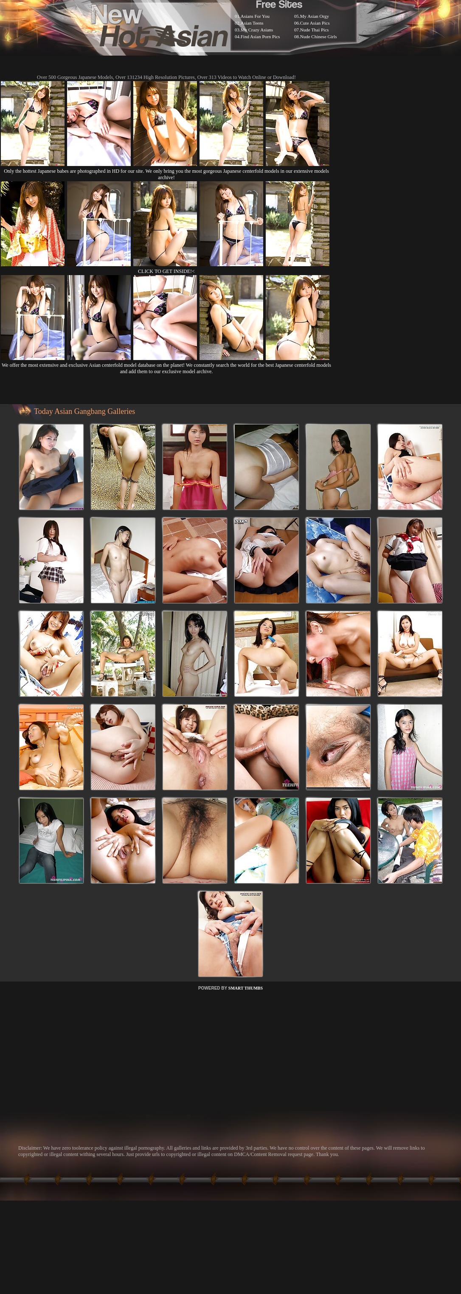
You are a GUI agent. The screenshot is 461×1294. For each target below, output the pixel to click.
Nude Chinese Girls (318, 36)
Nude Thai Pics (314, 29)
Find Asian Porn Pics (260, 36)
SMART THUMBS (245, 988)
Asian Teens (252, 22)
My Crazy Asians (257, 29)
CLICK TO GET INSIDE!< (166, 271)
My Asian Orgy (314, 16)
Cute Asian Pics (315, 22)
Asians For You (255, 16)
